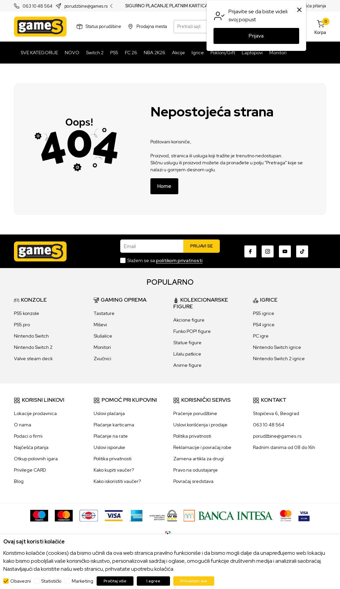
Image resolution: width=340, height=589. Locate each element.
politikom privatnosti (179, 260)
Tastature (104, 313)
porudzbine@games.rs (86, 6)
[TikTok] (302, 251)
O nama (22, 425)
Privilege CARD (30, 470)
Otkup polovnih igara (36, 459)
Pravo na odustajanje (195, 470)
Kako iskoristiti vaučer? (117, 481)
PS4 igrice (264, 325)
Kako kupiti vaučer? (114, 470)
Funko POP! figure (192, 331)
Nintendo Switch (31, 336)
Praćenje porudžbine (195, 413)
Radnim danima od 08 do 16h (284, 447)
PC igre (261, 336)
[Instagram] (268, 251)
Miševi (100, 325)
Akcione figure (189, 320)
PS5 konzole (26, 313)
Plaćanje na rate (111, 436)
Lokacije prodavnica (35, 413)
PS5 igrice (263, 313)
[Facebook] (250, 251)
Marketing (82, 581)
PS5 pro (22, 325)
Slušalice (103, 336)
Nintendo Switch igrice (277, 347)
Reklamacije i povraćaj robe (202, 447)
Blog (19, 481)
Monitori (102, 347)
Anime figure (187, 365)
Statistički (51, 581)
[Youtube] (285, 251)
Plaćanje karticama (114, 425)
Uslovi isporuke (109, 447)
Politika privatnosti (112, 459)
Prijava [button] (256, 36)
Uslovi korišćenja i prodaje (200, 425)
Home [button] (164, 186)
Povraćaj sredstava (193, 481)
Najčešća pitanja (310, 6)
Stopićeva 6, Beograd (276, 413)
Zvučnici (102, 359)
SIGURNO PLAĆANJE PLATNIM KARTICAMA (169, 6)
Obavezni (20, 581)
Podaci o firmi (28, 436)
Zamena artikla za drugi (198, 459)
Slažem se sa (165, 260)
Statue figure (187, 343)
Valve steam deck (33, 359)
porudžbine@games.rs (277, 436)
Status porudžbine (103, 26)
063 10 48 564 (37, 6)
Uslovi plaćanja (109, 413)
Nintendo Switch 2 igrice (279, 359)
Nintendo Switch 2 (33, 347)
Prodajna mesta (151, 26)
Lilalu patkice (187, 354)
